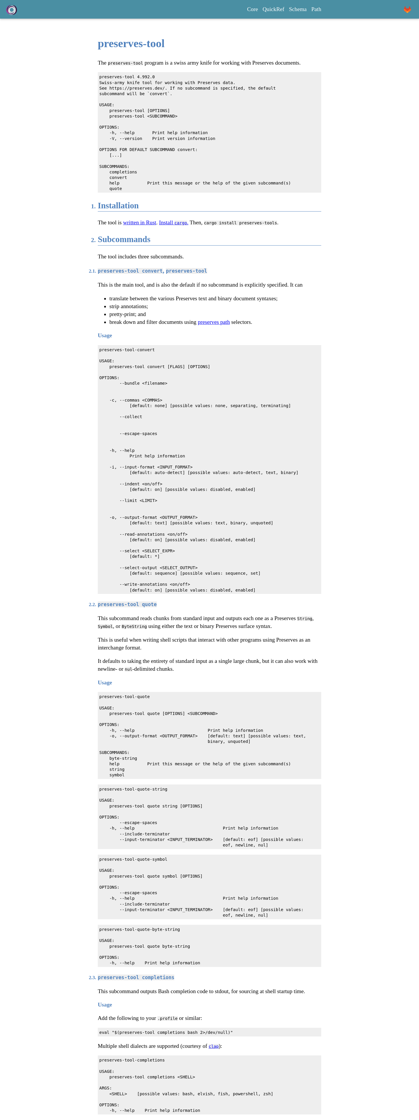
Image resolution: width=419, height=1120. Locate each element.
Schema (298, 9)
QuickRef (274, 9)
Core (252, 9)
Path (316, 9)
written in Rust (139, 222)
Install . (174, 222)
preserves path (214, 322)
